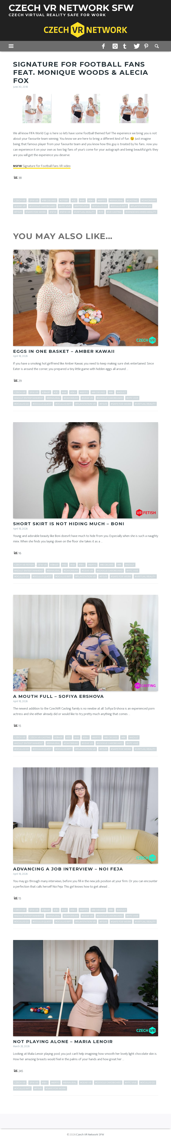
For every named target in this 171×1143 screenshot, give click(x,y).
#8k (111, 392)
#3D (74, 200)
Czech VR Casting (40, 738)
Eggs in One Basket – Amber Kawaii (64, 351)
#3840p (46, 392)
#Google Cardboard (42, 206)
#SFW (53, 212)
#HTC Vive (65, 206)
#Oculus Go (99, 206)
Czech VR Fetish (24, 565)
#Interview (81, 206)
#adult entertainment (28, 398)
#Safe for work (36, 212)
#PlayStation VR (141, 206)
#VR (100, 212)
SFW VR (34, 200)
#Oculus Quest (42, 404)
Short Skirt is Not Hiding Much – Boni (68, 524)
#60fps (102, 200)
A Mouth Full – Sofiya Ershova (58, 697)
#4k (82, 200)
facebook (104, 46)
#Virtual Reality (84, 212)
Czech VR (19, 200)
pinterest (146, 46)
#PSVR (18, 212)
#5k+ (91, 200)
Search (157, 46)
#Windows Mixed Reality (140, 212)
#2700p (64, 200)
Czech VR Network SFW (90, 1136)
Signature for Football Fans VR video (42, 166)
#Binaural (116, 200)
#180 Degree (49, 200)
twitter (136, 46)
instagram (115, 46)
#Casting (132, 200)
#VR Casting (114, 212)
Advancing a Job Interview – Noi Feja (68, 870)
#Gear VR (20, 206)
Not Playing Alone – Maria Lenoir (63, 1043)
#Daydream (148, 200)
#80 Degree (98, 392)
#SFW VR (65, 212)
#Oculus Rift (119, 206)
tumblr (125, 46)
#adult (121, 392)
